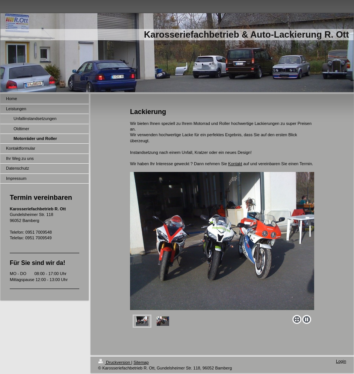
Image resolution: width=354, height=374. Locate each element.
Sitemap (140, 362)
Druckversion (114, 362)
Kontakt (235, 163)
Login (341, 361)
